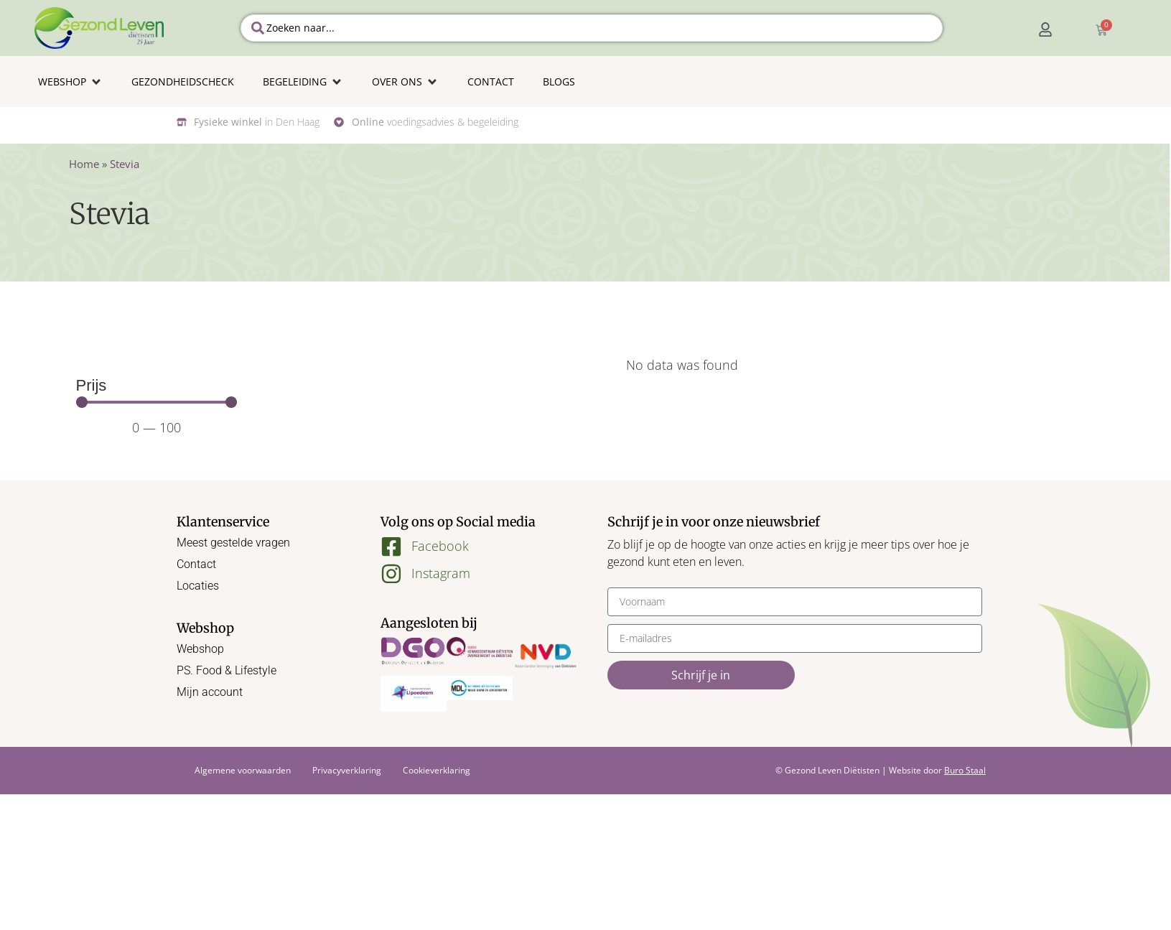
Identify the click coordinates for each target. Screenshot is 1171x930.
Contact (196, 564)
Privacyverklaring (346, 770)
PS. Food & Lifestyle (226, 670)
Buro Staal (965, 770)
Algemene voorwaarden (243, 770)
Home (84, 164)
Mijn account (210, 692)
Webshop (200, 649)
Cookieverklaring (436, 770)
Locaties (198, 585)
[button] (70, 81)
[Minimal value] (157, 402)
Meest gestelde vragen (233, 542)
